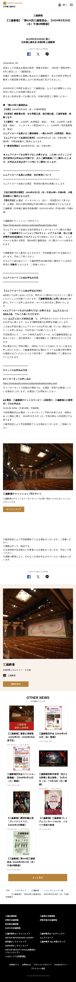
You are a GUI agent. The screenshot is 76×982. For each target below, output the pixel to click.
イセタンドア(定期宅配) (15, 956)
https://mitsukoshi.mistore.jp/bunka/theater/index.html (30, 225)
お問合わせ (26, 965)
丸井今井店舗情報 (12, 928)
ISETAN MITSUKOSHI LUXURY (19, 938)
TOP (8, 890)
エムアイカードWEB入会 (20, 318)
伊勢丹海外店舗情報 (48, 920)
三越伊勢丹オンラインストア (17, 934)
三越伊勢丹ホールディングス (52, 934)
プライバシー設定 (38, 969)
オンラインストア (13, 509)
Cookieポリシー (60, 965)
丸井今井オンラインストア (16, 946)
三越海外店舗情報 (47, 916)
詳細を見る (16, 684)
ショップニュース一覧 (53, 890)
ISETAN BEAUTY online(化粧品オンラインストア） (20, 951)
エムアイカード (46, 938)
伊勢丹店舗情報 (12, 920)
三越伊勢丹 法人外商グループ (52, 942)
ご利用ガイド (14, 965)
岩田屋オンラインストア (15, 942)
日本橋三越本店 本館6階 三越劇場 (38, 42)
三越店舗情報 (11, 916)
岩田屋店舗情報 (12, 924)
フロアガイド (20, 890)
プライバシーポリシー (42, 965)
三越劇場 (35, 890)
